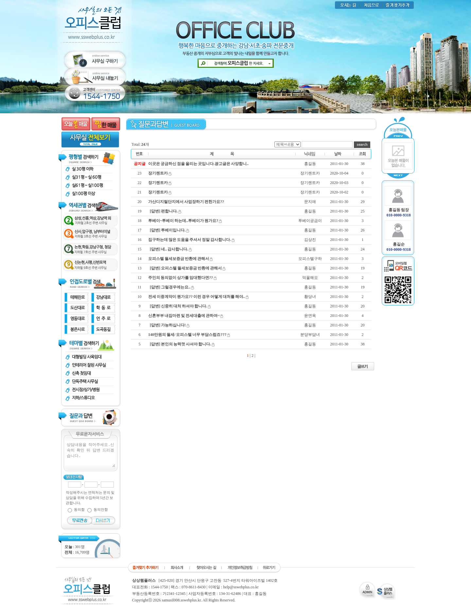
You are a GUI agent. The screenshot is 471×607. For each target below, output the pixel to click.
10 (140, 296)
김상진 (310, 239)
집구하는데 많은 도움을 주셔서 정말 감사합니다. (189, 239)
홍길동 (310, 163)
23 (140, 173)
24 (363, 249)
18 (140, 220)
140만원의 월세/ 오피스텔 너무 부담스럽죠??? (187, 334)
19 (140, 211)
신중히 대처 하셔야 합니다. (184, 306)
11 (140, 287)
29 (363, 201)
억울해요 (310, 277)
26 (363, 230)
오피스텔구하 (310, 258)
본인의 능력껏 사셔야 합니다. (186, 344)
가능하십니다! (173, 325)
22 (140, 182)
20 (140, 201)
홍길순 (399, 244)
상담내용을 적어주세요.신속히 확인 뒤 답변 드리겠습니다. (90, 454)
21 (140, 192)
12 (140, 277)
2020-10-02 (339, 192)
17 (140, 230)
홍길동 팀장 (399, 210)
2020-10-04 (339, 173)
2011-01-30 (339, 163)
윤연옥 (310, 315)
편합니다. (169, 211)
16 (140, 239)
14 (140, 258)
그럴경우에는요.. (175, 287)
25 (363, 211)
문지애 (310, 201)
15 (140, 249)
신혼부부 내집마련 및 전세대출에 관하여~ (183, 315)
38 (363, 163)
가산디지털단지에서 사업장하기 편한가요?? (186, 201)
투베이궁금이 (310, 220)
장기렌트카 (158, 173)
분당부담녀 (310, 334)
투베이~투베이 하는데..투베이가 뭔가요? (183, 220)
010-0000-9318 (399, 215)
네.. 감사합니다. (174, 249)
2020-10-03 (339, 182)
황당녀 (310, 296)
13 (140, 268)
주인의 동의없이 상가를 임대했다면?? (180, 277)
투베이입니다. (173, 230)
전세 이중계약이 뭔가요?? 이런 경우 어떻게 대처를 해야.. (196, 296)
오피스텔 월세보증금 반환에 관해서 (178, 258)
